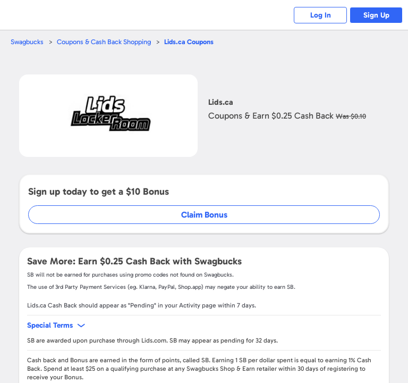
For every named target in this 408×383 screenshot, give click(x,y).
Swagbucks (27, 42)
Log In (320, 15)
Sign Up (376, 15)
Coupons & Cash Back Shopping (104, 42)
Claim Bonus (204, 215)
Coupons (189, 42)
